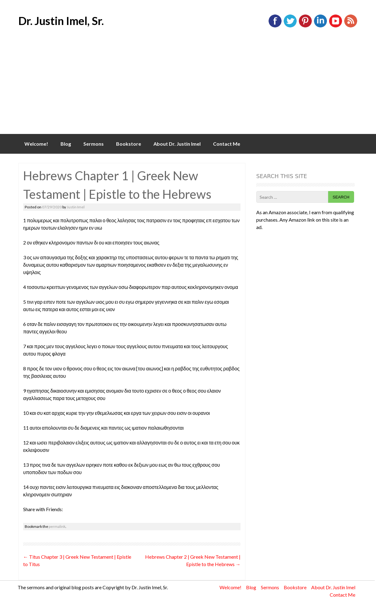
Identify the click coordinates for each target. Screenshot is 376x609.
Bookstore (128, 144)
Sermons (93, 144)
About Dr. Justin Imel (177, 144)
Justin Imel (76, 207)
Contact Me (226, 144)
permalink (57, 526)
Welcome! (36, 144)
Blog (66, 144)
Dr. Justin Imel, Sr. (61, 20)
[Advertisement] (188, 87)
